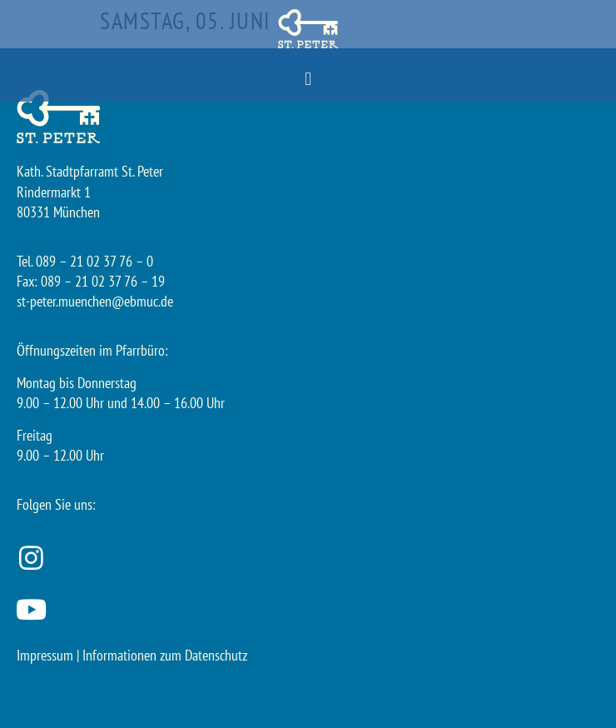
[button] (307, 79)
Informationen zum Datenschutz (164, 655)
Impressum (45, 655)
